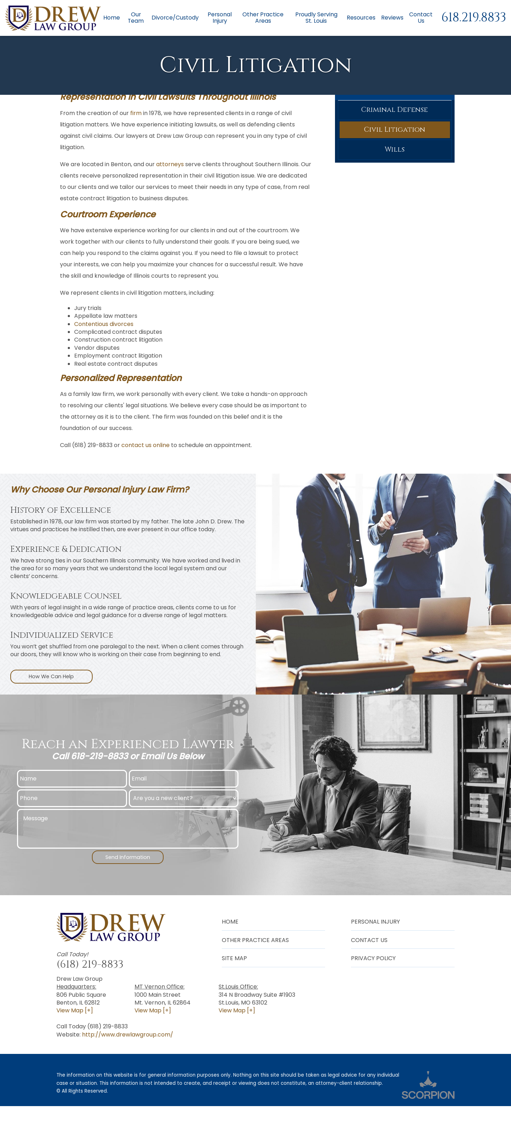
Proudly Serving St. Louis (316, 18)
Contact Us (421, 18)
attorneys (170, 203)
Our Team (135, 18)
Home (110, 18)
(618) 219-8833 (89, 1006)
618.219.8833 (473, 18)
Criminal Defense (394, 150)
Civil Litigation (395, 171)
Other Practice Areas (262, 18)
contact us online (145, 484)
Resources (361, 18)
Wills (395, 193)
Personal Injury (219, 18)
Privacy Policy (373, 1000)
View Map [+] (74, 1052)
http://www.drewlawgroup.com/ (127, 1076)
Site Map (234, 1000)
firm (136, 152)
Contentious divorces (103, 363)
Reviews (392, 18)
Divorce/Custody (174, 18)
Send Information (128, 898)
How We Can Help (51, 716)
